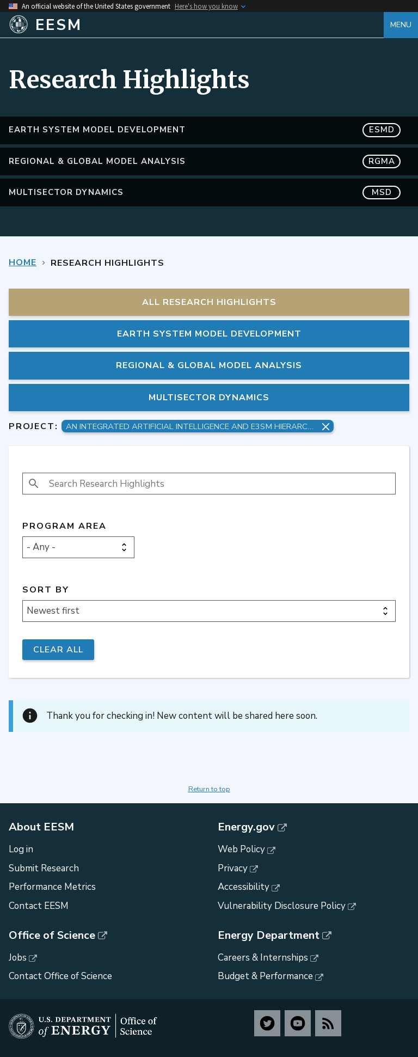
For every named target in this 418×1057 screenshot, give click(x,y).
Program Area (64, 526)
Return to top (209, 789)
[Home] (196, 25)
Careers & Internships (263, 957)
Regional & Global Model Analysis (205, 161)
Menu (400, 25)
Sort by (45, 590)
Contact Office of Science (60, 976)
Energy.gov (246, 827)
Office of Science (52, 935)
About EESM (41, 827)
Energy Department (268, 935)
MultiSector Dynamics (205, 192)
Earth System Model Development (205, 130)
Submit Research (44, 868)
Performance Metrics (52, 887)
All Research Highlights (209, 302)
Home (22, 262)
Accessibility (243, 887)
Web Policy (241, 849)
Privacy (233, 868)
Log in (21, 849)
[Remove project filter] (325, 426)
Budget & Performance (265, 976)
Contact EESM (39, 906)
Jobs (18, 957)
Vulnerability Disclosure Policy (282, 906)
